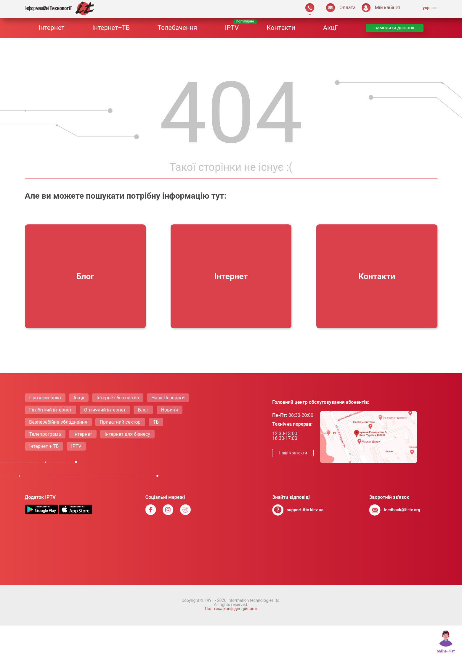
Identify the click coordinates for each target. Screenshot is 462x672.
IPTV (232, 27)
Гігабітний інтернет (50, 410)
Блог (143, 410)
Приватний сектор (120, 422)
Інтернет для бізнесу (127, 434)
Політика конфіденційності (231, 608)
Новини (169, 410)
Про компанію (45, 398)
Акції (330, 27)
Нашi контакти (293, 453)
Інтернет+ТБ (111, 27)
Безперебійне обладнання (58, 422)
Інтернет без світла (118, 398)
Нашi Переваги (168, 398)
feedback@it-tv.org (402, 509)
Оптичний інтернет (105, 410)
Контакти (281, 27)
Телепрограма (45, 434)
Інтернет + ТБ (44, 446)
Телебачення (177, 27)
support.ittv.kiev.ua (305, 509)
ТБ (156, 422)
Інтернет (51, 27)
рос (433, 7)
